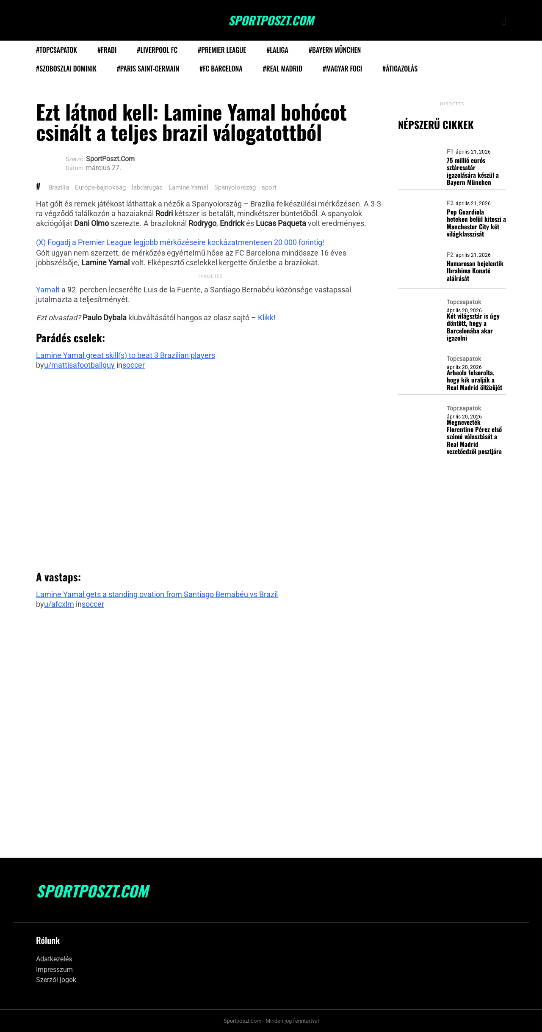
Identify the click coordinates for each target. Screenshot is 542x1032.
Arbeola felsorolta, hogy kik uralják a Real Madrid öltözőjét (474, 380)
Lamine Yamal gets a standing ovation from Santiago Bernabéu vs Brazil (157, 594)
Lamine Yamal (188, 187)
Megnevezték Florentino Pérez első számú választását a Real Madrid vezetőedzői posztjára (474, 436)
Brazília (58, 187)
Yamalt (48, 289)
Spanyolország (235, 187)
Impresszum (54, 970)
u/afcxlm (59, 604)
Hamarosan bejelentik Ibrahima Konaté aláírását (475, 271)
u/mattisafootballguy (79, 365)
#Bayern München (335, 50)
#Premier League (222, 50)
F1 (450, 151)
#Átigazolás (400, 68)
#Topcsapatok (56, 50)
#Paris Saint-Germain (148, 68)
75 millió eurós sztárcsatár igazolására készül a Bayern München (473, 171)
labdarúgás (147, 187)
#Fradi (106, 50)
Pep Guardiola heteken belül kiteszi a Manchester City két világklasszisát (476, 222)
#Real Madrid (282, 68)
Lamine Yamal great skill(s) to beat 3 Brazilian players (125, 355)
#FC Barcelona (221, 68)
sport (269, 187)
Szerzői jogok (56, 980)
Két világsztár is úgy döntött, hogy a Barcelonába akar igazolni (473, 326)
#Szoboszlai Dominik (66, 68)
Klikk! (267, 317)
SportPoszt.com (271, 20)
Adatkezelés (54, 959)
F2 (450, 203)
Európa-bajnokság (100, 187)
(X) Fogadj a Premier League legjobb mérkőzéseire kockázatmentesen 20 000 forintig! (180, 242)
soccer (133, 365)
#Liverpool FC (157, 50)
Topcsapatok (464, 302)
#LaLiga (277, 50)
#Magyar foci (342, 68)
